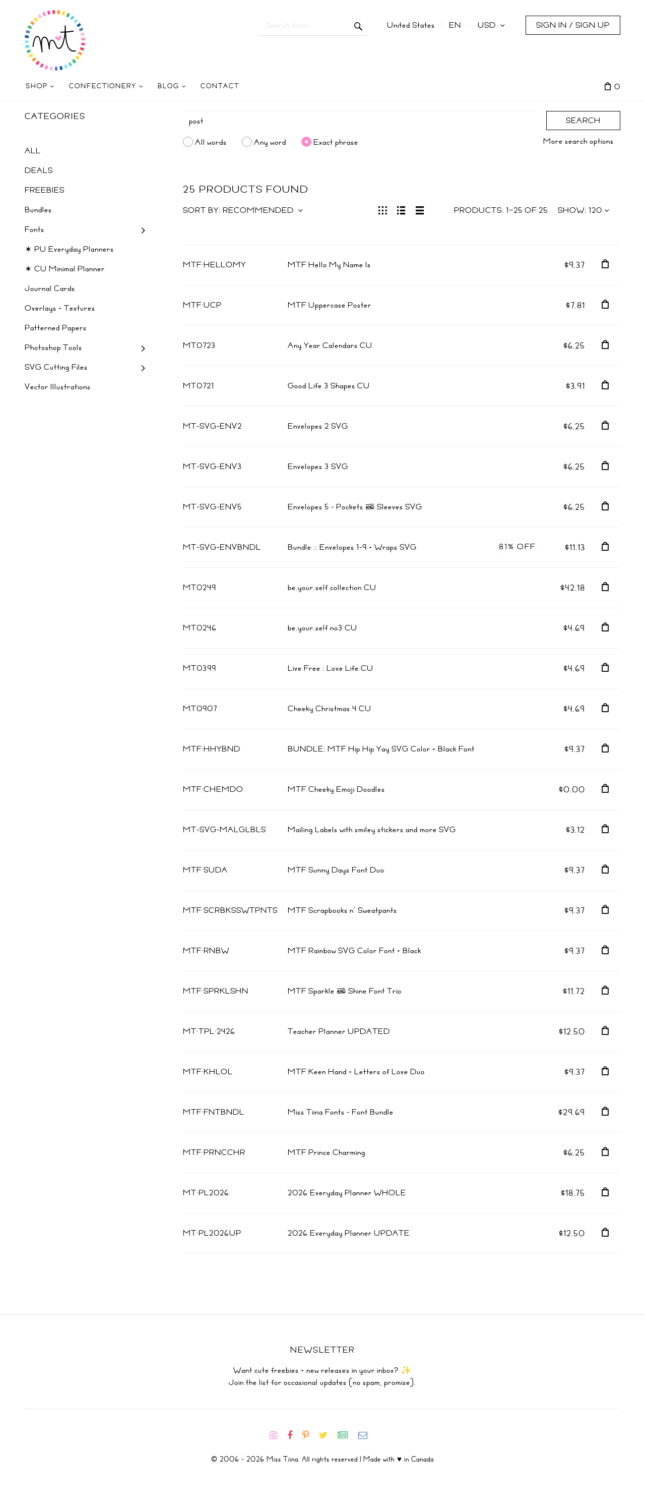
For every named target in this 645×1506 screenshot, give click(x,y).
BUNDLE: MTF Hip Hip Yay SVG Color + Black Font (381, 749)
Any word (270, 142)
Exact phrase (335, 142)
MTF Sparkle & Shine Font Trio (345, 991)
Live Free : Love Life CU (330, 668)
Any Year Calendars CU (330, 345)
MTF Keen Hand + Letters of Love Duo (356, 1072)
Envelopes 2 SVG (318, 426)
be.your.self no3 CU (322, 628)
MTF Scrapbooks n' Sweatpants (342, 910)
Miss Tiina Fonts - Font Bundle (341, 1112)
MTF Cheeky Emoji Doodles (336, 789)
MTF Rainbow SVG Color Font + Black (354, 951)
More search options (578, 141)
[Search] (360, 121)
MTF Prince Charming (326, 1152)
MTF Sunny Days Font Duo (336, 870)
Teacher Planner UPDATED (339, 1031)
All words (211, 142)
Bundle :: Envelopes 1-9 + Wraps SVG (352, 547)
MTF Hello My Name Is (329, 265)
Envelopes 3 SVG (318, 466)
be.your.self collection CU (332, 588)
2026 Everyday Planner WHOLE (347, 1193)
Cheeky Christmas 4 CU (329, 709)
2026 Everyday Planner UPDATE (349, 1233)
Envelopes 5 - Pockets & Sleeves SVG (355, 507)
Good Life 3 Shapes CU (329, 386)
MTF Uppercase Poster (329, 305)
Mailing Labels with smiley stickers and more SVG (372, 830)
